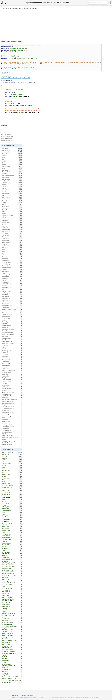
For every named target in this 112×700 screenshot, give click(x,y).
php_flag (12, 188)
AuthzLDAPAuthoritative (12, 370)
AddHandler (12, 219)
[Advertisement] (56, 24)
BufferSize (12, 434)
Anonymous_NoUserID (12, 414)
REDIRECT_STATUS (12, 483)
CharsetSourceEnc (12, 314)
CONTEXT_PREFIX (12, 523)
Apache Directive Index (7, 136)
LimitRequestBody (12, 275)
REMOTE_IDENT (12, 648)
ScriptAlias (12, 349)
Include (12, 192)
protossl (12, 489)
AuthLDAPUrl (12, 356)
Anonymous (12, 258)
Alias (12, 249)
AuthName (12, 220)
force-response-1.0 (12, 537)
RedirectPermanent (12, 287)
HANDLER (12, 532)
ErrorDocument (7, 8)
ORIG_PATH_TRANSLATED (12, 653)
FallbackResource (12, 262)
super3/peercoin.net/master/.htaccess (25, 8)
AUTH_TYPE (12, 617)
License (11, 73)
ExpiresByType (12, 179)
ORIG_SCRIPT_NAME (12, 649)
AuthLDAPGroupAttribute (12, 441)
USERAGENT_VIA (12, 568)
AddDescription (12, 293)
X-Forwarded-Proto (12, 519)
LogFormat (12, 354)
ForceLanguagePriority (12, 334)
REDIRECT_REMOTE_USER (12, 640)
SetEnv (12, 213)
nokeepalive (12, 525)
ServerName (12, 294)
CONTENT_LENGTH (12, 602)
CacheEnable (12, 428)
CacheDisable (12, 361)
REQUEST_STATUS (12, 646)
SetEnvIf (12, 202)
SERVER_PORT (12, 474)
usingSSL (12, 610)
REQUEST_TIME (12, 644)
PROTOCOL (12, 673)
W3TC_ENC (12, 516)
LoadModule (12, 307)
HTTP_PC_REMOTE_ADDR (12, 575)
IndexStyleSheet (12, 300)
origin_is (12, 611)
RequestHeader (12, 201)
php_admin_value (12, 291)
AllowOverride (12, 240)
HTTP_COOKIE (12, 503)
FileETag (12, 186)
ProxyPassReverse (12, 378)
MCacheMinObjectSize (12, 403)
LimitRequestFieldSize (12, 426)
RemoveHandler (12, 257)
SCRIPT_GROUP (12, 642)
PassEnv (12, 347)
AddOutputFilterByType (12, 175)
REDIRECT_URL (12, 581)
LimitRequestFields (12, 425)
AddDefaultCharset (12, 181)
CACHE (12, 512)
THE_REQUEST (12, 492)
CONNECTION (12, 557)
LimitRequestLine (12, 430)
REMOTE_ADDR (12, 508)
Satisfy (12, 204)
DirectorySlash (12, 266)
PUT (12, 496)
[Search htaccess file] (97, 3)
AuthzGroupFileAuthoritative (12, 399)
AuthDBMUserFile (12, 394)
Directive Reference (6, 138)
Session (12, 224)
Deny (12, 159)
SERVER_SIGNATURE (12, 635)
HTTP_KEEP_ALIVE (12, 584)
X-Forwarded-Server (12, 624)
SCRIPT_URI (12, 621)
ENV (12, 462)
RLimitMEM (12, 419)
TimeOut (12, 280)
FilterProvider (12, 235)
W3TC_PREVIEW (12, 534)
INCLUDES (12, 465)
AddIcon (12, 285)
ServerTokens (12, 206)
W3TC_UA (12, 550)
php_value (12, 182)
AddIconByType (12, 316)
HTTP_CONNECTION (12, 588)
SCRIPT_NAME (12, 593)
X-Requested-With (12, 510)
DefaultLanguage (12, 267)
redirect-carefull (12, 606)
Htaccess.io (15, 695)
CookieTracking (12, 385)
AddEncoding (12, 193)
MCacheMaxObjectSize (12, 407)
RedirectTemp (12, 222)
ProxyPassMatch (12, 372)
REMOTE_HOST (12, 554)
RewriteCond (12, 78)
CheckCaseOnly (12, 365)
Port (12, 211)
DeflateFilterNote (12, 338)
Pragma (12, 499)
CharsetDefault (12, 311)
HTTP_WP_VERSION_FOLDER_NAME (12, 680)
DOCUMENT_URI (11, 682)
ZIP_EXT (12, 662)
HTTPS (11, 83)
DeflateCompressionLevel (12, 309)
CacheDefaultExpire (12, 432)
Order (12, 163)
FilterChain (12, 233)
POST (12, 481)
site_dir (12, 655)
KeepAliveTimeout (12, 443)
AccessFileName (12, 388)
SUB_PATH (12, 675)
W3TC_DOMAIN (12, 604)
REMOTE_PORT (12, 660)
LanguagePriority (12, 318)
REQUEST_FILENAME (20, 83)
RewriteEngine (20, 78)
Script (12, 168)
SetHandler (12, 248)
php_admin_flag (12, 363)
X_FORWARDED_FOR (12, 570)
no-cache (12, 501)
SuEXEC (12, 439)
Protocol (12, 273)
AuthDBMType (12, 417)
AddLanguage (12, 296)
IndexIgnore (12, 217)
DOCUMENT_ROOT (12, 494)
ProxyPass (12, 345)
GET (12, 480)
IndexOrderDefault (12, 305)
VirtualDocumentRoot (12, 215)
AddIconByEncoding (12, 332)
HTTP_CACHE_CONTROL (12, 583)
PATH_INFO (12, 548)
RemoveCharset (12, 331)
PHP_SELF (12, 639)
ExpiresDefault (12, 172)
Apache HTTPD (31, 695)
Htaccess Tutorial (6, 134)
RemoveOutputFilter (12, 374)
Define (12, 255)
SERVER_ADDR (12, 490)
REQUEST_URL (12, 579)
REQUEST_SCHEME (12, 601)
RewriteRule (27, 78)
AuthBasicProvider (12, 284)
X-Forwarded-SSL (12, 664)
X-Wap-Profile (12, 521)
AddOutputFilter (12, 246)
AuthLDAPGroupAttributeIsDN (12, 437)
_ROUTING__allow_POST (12, 566)
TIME (12, 469)
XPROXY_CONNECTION (12, 574)
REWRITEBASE (12, 527)
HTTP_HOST (4, 83)
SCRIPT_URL (12, 577)
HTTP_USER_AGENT (12, 485)
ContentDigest (12, 322)
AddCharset (12, 199)
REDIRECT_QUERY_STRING (12, 613)
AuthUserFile (12, 228)
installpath (12, 658)
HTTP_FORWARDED (12, 622)
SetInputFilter (12, 376)
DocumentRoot (12, 298)
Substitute (12, 323)
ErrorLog (12, 423)
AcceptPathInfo (12, 271)
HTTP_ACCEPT (12, 536)
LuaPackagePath (12, 381)
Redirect (12, 164)
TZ (12, 518)
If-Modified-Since (12, 545)
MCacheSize (12, 410)
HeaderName (12, 282)
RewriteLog (12, 358)
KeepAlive (12, 269)
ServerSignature (12, 229)
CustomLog (12, 352)
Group (12, 253)
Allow (12, 157)
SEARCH (12, 546)
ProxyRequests (12, 405)
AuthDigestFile (12, 369)
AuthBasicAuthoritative (12, 343)
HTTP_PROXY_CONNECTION (12, 626)
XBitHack (12, 313)
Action (12, 251)
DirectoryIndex (12, 177)
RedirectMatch (12, 210)
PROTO (12, 505)
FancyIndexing (12, 264)
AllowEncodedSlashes (12, 392)
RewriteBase (12, 154)
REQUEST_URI (31, 83)
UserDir (12, 320)
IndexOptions (12, 260)
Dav (12, 289)
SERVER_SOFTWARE (12, 633)
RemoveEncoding (12, 360)
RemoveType (12, 278)
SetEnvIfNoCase (12, 190)
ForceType (12, 244)
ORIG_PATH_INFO (12, 669)
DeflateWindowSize (12, 444)
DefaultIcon (12, 302)
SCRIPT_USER (12, 671)
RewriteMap (12, 336)
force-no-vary (12, 478)
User (12, 195)
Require (12, 184)
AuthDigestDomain (12, 387)
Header (12, 161)
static (12, 467)
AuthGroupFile (12, 242)
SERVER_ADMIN (12, 543)
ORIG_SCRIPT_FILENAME (12, 651)
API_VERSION (12, 619)
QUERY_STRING (12, 471)
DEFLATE (12, 458)
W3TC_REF (12, 555)
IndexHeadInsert (12, 325)
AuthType (12, 226)
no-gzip (12, 472)
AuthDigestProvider (12, 341)
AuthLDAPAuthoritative (12, 412)
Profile (12, 514)
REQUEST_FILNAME (12, 597)
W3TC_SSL (12, 541)
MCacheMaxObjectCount (12, 408)
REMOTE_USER (12, 530)
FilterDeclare (12, 238)
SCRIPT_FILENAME (12, 463)
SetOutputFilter (12, 197)
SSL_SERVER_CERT (12, 628)
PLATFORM (12, 657)
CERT (12, 586)
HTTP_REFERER (12, 498)
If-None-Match (12, 552)
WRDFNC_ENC (12, 592)
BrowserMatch (12, 208)
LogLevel (12, 383)
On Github (5, 73)
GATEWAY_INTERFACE (12, 615)
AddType (12, 173)
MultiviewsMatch (12, 379)
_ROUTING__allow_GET (12, 565)
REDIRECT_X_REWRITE (12, 599)
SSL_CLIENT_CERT (12, 631)
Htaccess (23, 695)
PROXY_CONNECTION (12, 572)
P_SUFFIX (12, 608)
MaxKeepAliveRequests (12, 401)
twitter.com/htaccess (7, 140)
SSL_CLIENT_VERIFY (12, 630)
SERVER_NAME (12, 507)
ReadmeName (12, 276)
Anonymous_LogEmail (12, 416)
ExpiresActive (12, 170)
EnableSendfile (12, 390)
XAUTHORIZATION (12, 559)
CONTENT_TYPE (12, 539)
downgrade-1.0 (12, 528)
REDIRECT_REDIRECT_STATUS (12, 678)
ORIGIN (12, 476)
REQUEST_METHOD (12, 487)
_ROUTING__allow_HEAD (12, 563)
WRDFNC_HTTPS (12, 595)
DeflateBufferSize (12, 421)
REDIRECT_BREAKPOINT (12, 666)
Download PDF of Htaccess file (14, 89)
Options (12, 155)
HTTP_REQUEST (12, 590)
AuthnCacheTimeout (12, 435)
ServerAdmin (12, 367)
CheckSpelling (12, 304)
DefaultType (12, 327)
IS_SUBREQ (12, 561)
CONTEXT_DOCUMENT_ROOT (12, 677)
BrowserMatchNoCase (12, 329)
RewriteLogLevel (12, 351)
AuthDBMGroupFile (12, 396)
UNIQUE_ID (12, 667)
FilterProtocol (12, 237)
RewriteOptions (12, 231)
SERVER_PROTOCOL (12, 637)
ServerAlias (12, 397)
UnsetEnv (12, 340)
